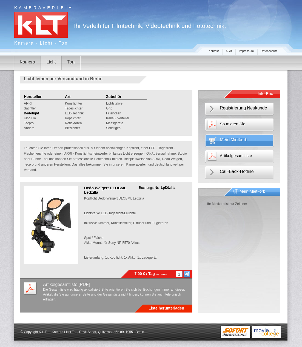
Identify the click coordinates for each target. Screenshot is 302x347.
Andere (29, 128)
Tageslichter (73, 108)
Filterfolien (113, 113)
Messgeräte (114, 123)
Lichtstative (114, 103)
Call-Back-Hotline (237, 171)
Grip (109, 108)
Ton (71, 62)
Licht (51, 62)
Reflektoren (73, 123)
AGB (229, 51)
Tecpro (29, 123)
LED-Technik (74, 113)
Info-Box (265, 93)
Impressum (246, 51)
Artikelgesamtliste (236, 155)
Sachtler (30, 108)
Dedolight (31, 113)
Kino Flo (30, 118)
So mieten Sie (232, 124)
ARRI (28, 103)
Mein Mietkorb (233, 139)
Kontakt (214, 51)
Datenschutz (269, 51)
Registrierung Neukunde (243, 108)
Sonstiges (113, 128)
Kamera (27, 62)
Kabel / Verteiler (117, 118)
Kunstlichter (73, 103)
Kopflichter (73, 118)
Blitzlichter (72, 128)
